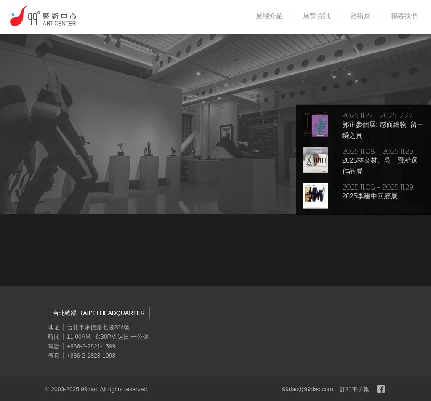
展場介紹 (269, 16)
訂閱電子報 (354, 389)
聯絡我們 (404, 16)
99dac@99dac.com (307, 389)
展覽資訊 (316, 16)
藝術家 (360, 16)
